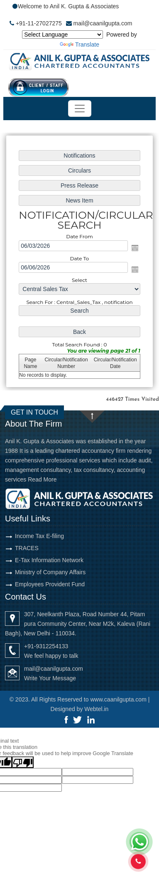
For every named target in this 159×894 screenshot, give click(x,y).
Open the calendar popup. (134, 247)
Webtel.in (96, 709)
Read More (42, 479)
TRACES (27, 548)
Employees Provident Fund (50, 584)
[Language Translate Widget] (62, 34)
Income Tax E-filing (39, 536)
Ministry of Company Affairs (50, 572)
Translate (79, 44)
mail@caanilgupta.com (102, 23)
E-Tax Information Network (49, 560)
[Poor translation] (23, 762)
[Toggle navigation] (79, 108)
